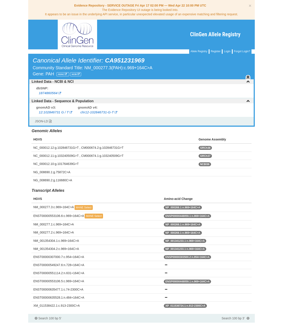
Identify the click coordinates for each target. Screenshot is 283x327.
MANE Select (83, 207)
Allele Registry (198, 51)
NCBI (74, 74)
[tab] (141, 81)
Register (216, 51)
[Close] (250, 5)
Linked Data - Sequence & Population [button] (140, 101)
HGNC (61, 74)
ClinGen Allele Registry (215, 34)
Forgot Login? (242, 51)
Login (227, 51)
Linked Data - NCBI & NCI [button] (140, 81)
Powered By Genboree (233, 325)
